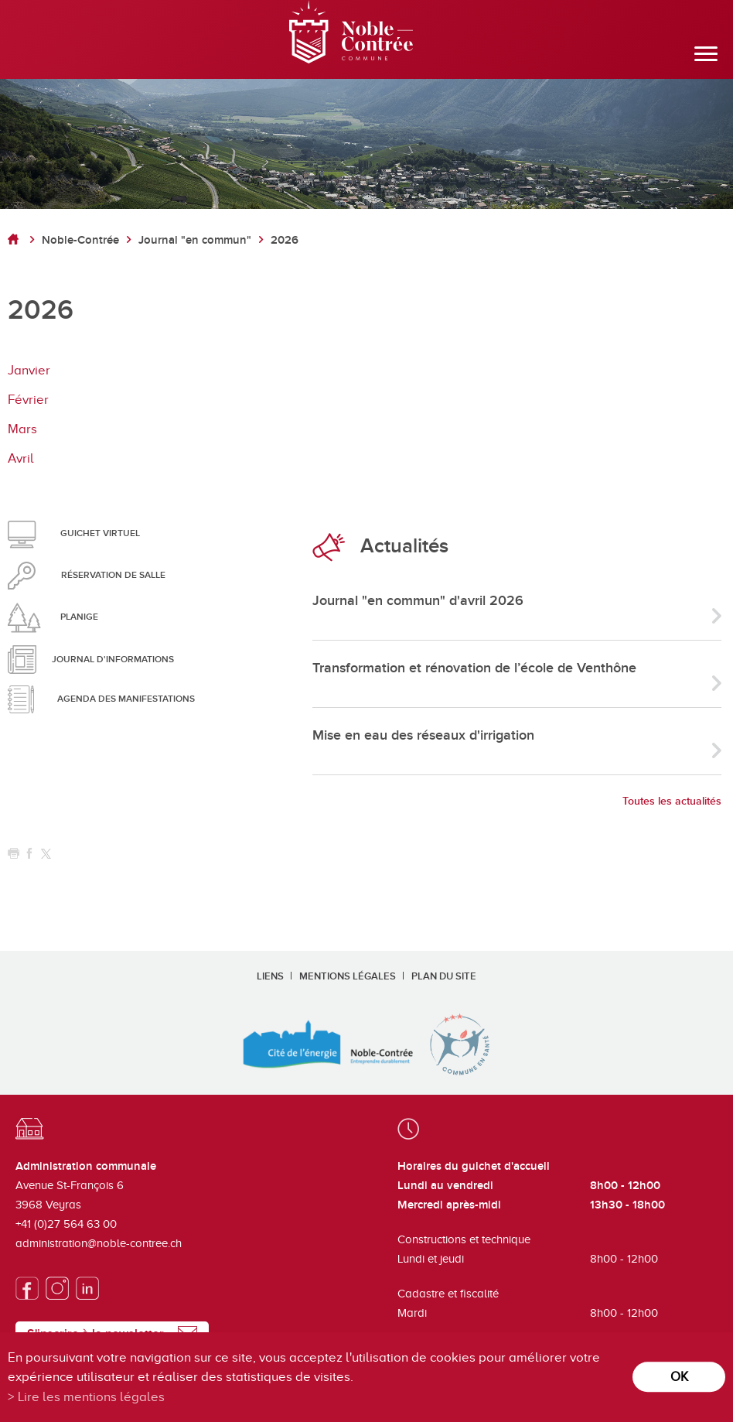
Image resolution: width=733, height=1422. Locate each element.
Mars (22, 429)
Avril (21, 458)
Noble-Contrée (80, 240)
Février (28, 399)
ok (679, 1376)
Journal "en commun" (194, 240)
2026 (284, 240)
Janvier (29, 370)
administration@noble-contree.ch (98, 1243)
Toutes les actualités (671, 801)
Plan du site (443, 976)
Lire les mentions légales (91, 1397)
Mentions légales (347, 976)
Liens (270, 976)
